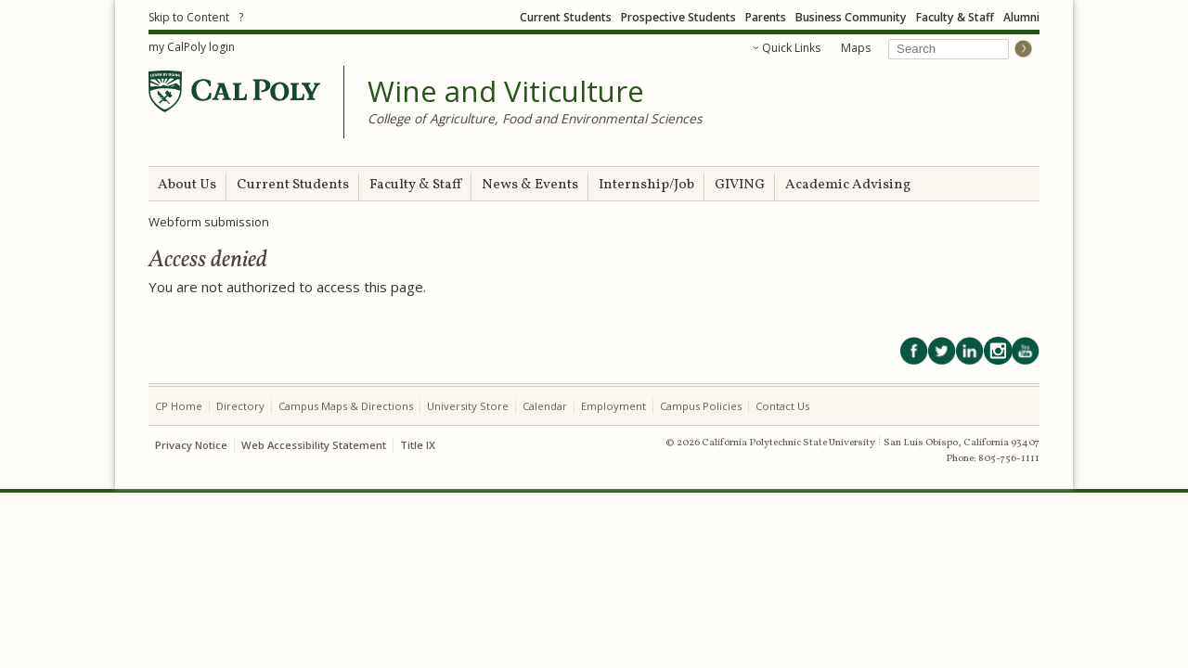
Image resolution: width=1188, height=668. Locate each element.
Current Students (566, 17)
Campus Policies (701, 406)
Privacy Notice (191, 445)
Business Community (851, 17)
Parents (765, 17)
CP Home (178, 406)
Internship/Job (646, 185)
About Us (187, 185)
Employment (613, 406)
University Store (468, 406)
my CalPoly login (191, 47)
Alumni (1021, 17)
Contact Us (782, 406)
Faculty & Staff (955, 17)
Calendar (545, 406)
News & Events (530, 185)
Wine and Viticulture (506, 91)
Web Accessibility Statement (313, 445)
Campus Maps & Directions (345, 406)
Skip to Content (188, 17)
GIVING (740, 185)
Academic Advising (847, 185)
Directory (240, 406)
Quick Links (791, 48)
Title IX (417, 445)
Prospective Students (678, 17)
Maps (856, 48)
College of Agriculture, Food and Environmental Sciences (535, 118)
